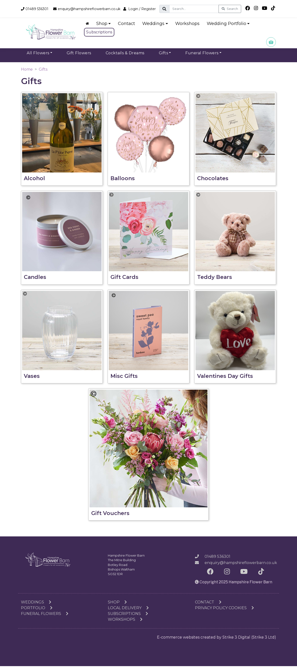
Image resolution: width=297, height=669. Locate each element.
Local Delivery (128, 610)
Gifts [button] (163, 55)
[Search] (198, 9)
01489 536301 (35, 7)
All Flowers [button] (38, 55)
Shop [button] (102, 26)
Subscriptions (100, 34)
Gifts (43, 72)
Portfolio (36, 610)
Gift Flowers (79, 55)
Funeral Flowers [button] (202, 55)
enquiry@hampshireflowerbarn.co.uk (91, 7)
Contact (127, 26)
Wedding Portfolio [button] (227, 26)
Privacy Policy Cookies (224, 610)
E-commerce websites (178, 640)
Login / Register (38, 13)
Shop (117, 605)
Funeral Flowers (44, 616)
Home (27, 72)
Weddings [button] (154, 26)
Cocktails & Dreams (125, 55)
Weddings (36, 605)
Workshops (188, 26)
